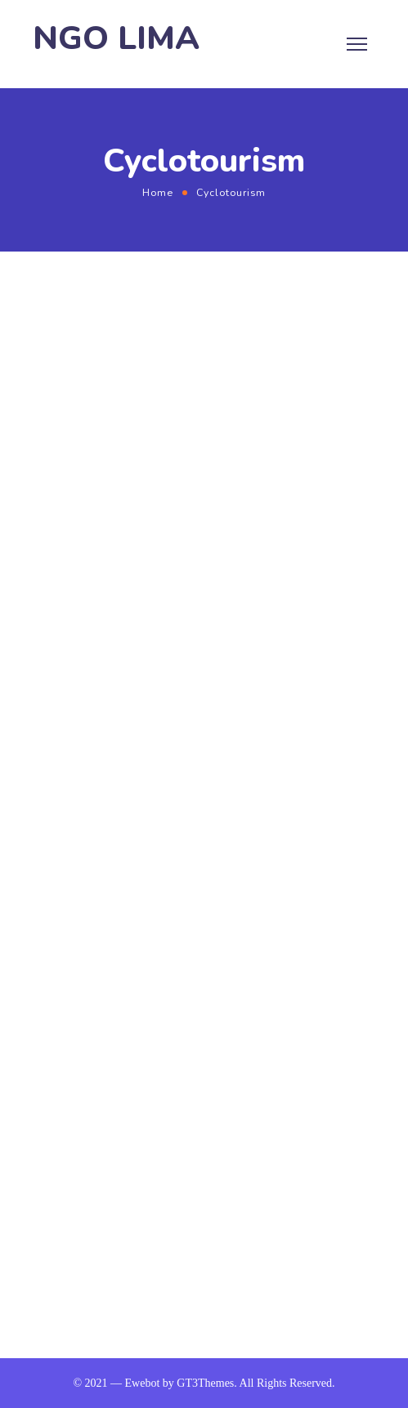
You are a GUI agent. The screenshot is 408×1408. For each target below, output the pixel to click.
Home (157, 192)
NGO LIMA (116, 38)
